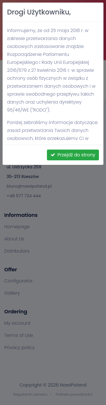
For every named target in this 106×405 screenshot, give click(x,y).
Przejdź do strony (73, 155)
